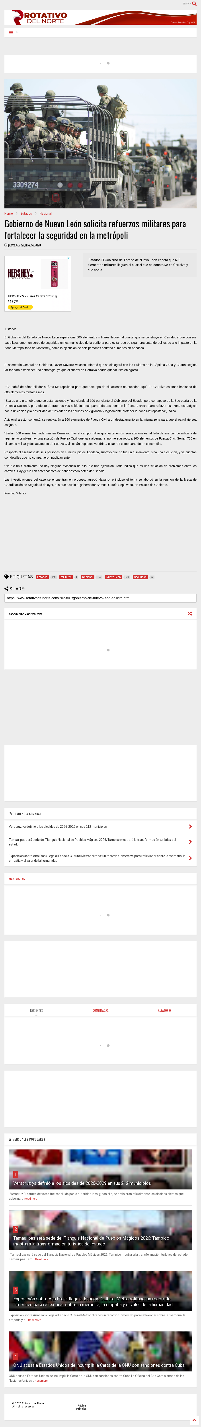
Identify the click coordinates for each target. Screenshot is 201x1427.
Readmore (30, 1198)
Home (8, 213)
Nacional (46, 213)
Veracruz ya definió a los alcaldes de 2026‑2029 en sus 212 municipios (82, 1183)
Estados (26, 213)
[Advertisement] (100, 537)
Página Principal (81, 1407)
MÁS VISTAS (17, 878)
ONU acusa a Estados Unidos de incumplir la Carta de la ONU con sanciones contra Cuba (99, 1365)
